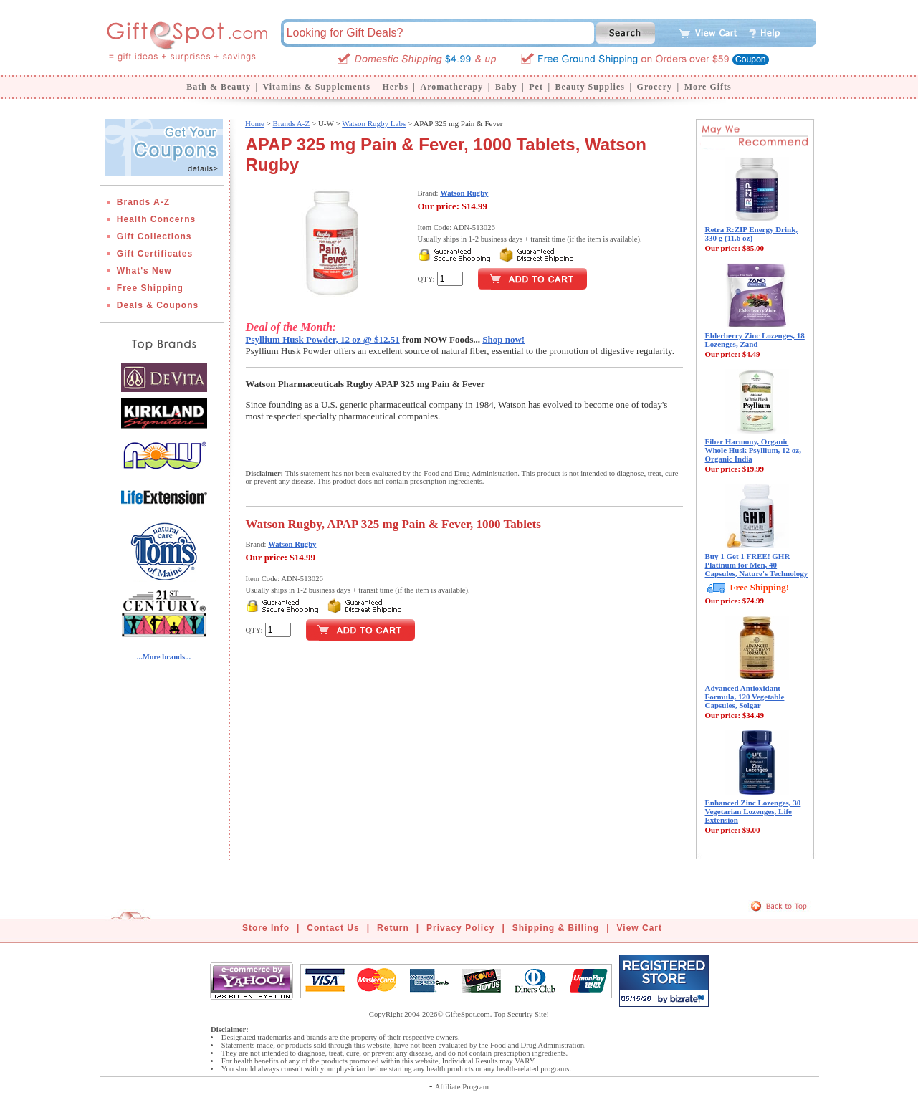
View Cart (639, 928)
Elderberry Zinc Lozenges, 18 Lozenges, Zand (755, 339)
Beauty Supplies (590, 87)
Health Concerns (156, 219)
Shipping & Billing (555, 928)
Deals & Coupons (158, 305)
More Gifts (708, 87)
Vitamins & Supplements (316, 87)
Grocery (654, 87)
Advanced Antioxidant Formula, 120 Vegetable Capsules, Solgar (745, 696)
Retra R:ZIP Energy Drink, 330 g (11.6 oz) (751, 233)
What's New (144, 271)
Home (254, 123)
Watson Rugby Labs (374, 123)
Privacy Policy (460, 928)
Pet (536, 87)
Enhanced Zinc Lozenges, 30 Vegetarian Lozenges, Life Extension (753, 811)
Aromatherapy (451, 87)
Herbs (395, 87)
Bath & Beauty (218, 87)
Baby (506, 87)
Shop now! (503, 339)
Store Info (266, 928)
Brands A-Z (143, 202)
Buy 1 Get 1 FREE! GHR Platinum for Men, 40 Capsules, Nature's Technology (756, 565)
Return (393, 928)
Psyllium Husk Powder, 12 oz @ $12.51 (323, 339)
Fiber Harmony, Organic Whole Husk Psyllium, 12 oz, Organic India (753, 450)
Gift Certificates (155, 254)
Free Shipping (150, 288)
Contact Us (333, 928)
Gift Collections (154, 236)
